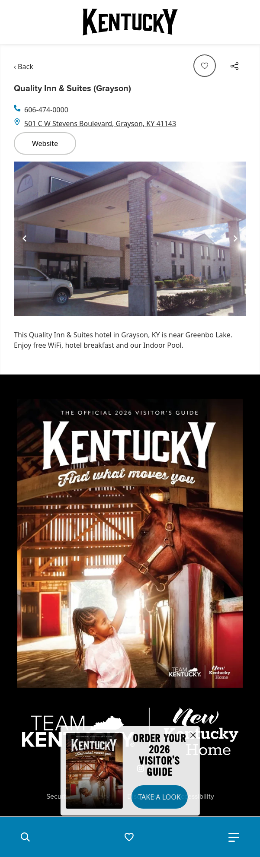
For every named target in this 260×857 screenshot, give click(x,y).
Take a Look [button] (159, 797)
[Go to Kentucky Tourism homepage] (130, 22)
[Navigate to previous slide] (24, 238)
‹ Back (23, 66)
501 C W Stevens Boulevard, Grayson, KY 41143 (100, 123)
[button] (25, 837)
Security (58, 796)
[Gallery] (130, 239)
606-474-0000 (46, 109)
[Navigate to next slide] (235, 238)
